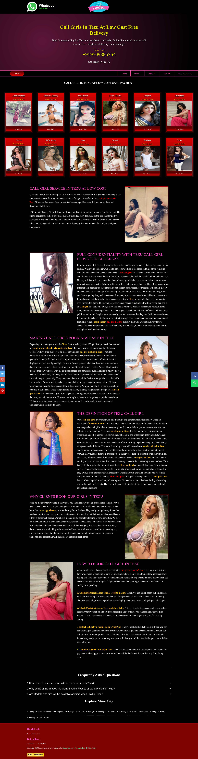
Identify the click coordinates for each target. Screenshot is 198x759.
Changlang (59, 712)
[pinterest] (2, 391)
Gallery (137, 73)
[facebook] (2, 368)
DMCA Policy (91, 748)
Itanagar (91, 712)
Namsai (135, 712)
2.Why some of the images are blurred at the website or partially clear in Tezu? (71, 688)
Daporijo (70, 712)
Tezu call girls (125, 272)
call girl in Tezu (114, 322)
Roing (154, 712)
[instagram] (2, 379)
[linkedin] (2, 385)
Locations (41, 743)
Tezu (40, 718)
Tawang (32, 718)
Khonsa (112, 712)
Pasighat (144, 712)
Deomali (81, 712)
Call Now (17, 73)
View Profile (18, 129)
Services (151, 73)
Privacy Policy (80, 748)
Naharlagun (123, 712)
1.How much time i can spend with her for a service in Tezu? (60, 683)
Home (124, 73)
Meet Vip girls (33, 733)
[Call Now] (194, 376)
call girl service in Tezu (132, 570)
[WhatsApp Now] (194, 383)
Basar (40, 712)
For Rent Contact (185, 73)
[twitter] (2, 374)
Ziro (47, 718)
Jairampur (102, 712)
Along (31, 712)
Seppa (162, 712)
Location (166, 73)
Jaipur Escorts (68, 748)
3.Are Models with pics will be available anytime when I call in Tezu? (65, 694)
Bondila (49, 712)
